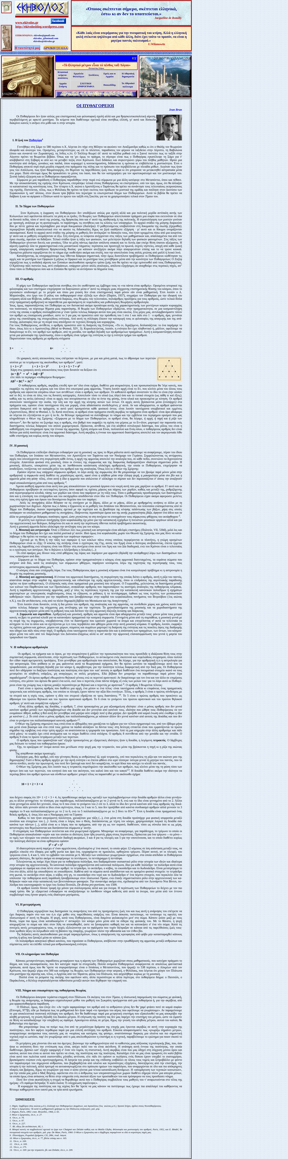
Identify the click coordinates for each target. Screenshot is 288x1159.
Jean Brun (175, 109)
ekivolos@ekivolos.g (43, 41)
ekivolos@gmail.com (44, 35)
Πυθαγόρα (35, 140)
